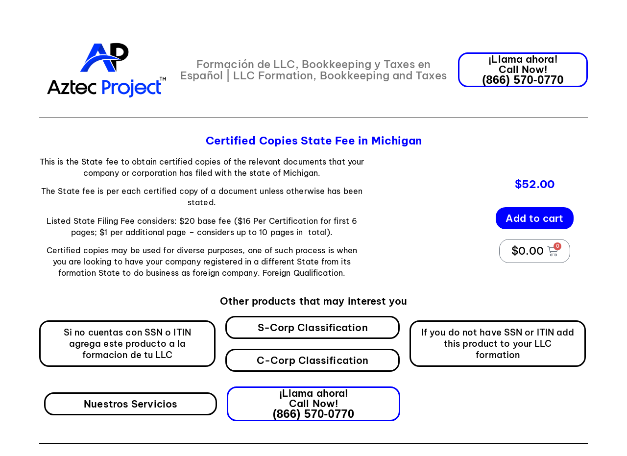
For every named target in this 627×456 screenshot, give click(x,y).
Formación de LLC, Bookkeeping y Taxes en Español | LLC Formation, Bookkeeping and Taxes (313, 69)
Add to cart (534, 218)
